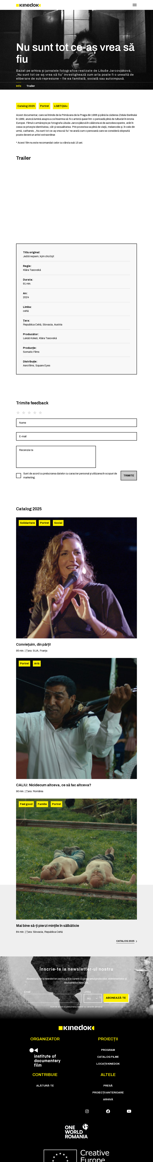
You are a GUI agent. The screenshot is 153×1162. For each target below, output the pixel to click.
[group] (76, 423)
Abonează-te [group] (116, 997)
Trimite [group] (128, 475)
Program (108, 1050)
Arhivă (108, 1099)
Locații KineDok (108, 1063)
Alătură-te (45, 1085)
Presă (108, 1085)
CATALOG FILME (108, 1056)
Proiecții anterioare (108, 1092)
